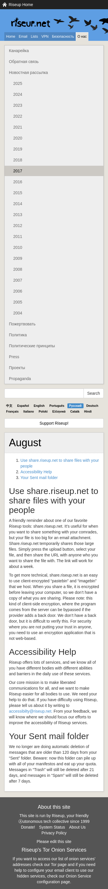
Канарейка (19, 50)
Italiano (28, 411)
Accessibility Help (36, 472)
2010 (17, 247)
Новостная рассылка (28, 72)
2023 (17, 105)
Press (14, 356)
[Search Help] (44, 393)
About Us (77, 827)
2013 (17, 214)
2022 (17, 116)
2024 (17, 94)
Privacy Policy (54, 833)
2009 (17, 258)
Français (12, 411)
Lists (34, 37)
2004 (17, 313)
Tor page (59, 864)
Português (57, 405)
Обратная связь (24, 61)
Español (23, 405)
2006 (17, 291)
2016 (17, 182)
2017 (17, 171)
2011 (17, 236)
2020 (17, 138)
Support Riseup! (53, 423)
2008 (17, 269)
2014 (17, 203)
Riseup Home (21, 4)
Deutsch (92, 405)
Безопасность (63, 37)
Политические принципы (32, 346)
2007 (17, 280)
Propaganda (20, 378)
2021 (17, 127)
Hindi (88, 411)
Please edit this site (54, 841)
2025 (17, 83)
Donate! (28, 827)
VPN (45, 37)
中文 (9, 405)
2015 (17, 192)
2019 (17, 149)
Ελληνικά (59, 411)
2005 (17, 302)
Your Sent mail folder (39, 477)
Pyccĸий (75, 405)
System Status (52, 827)
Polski (43, 411)
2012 (17, 225)
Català (74, 411)
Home (10, 37)
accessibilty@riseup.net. (30, 711)
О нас (82, 37)
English (39, 405)
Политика (18, 335)
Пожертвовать (22, 324)
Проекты (17, 367)
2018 (17, 160)
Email (23, 37)
